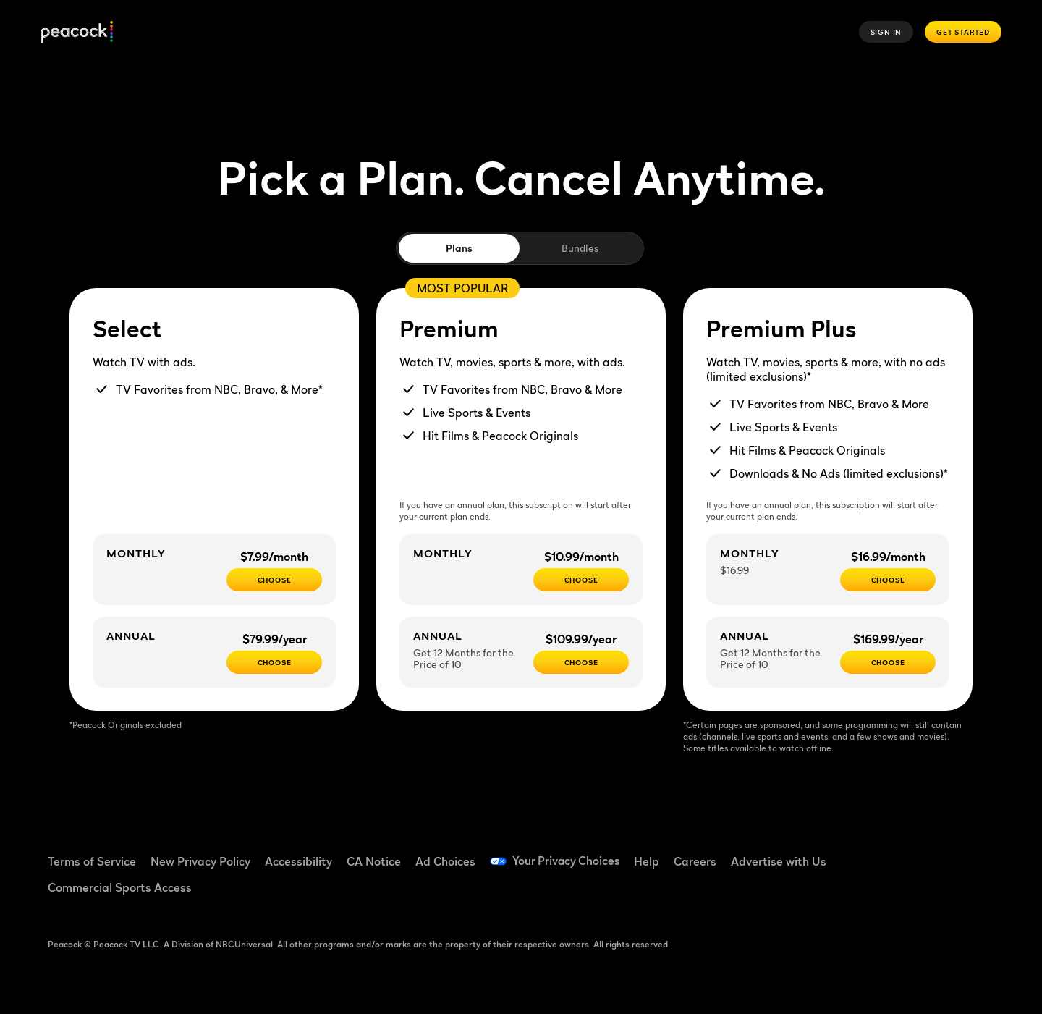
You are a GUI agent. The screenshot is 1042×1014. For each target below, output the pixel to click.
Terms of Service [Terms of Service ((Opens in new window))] (92, 861)
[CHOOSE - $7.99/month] (274, 579)
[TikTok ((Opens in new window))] (899, 851)
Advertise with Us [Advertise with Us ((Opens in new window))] (781, 861)
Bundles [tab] (580, 248)
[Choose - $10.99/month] (581, 579)
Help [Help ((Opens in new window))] (649, 861)
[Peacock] (77, 32)
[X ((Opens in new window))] (861, 893)
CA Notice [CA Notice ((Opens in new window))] (374, 861)
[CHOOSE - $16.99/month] (888, 579)
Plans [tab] (459, 248)
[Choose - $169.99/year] (888, 662)
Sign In (886, 32)
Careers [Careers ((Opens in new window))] (698, 861)
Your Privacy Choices (567, 861)
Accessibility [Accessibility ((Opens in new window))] (298, 861)
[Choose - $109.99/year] (581, 662)
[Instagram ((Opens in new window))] (974, 851)
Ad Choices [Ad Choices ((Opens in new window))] (445, 861)
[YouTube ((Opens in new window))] (937, 851)
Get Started (963, 32)
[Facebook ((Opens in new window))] (861, 851)
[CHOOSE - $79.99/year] (274, 662)
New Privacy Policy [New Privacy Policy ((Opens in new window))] (200, 861)
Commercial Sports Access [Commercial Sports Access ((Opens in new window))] (120, 887)
